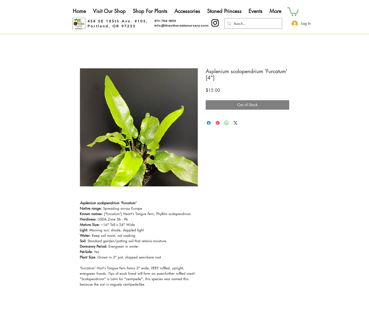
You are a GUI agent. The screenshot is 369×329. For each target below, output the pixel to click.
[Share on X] (235, 123)
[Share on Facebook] (209, 123)
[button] (293, 11)
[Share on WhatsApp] (226, 123)
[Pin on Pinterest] (218, 123)
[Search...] (253, 23)
